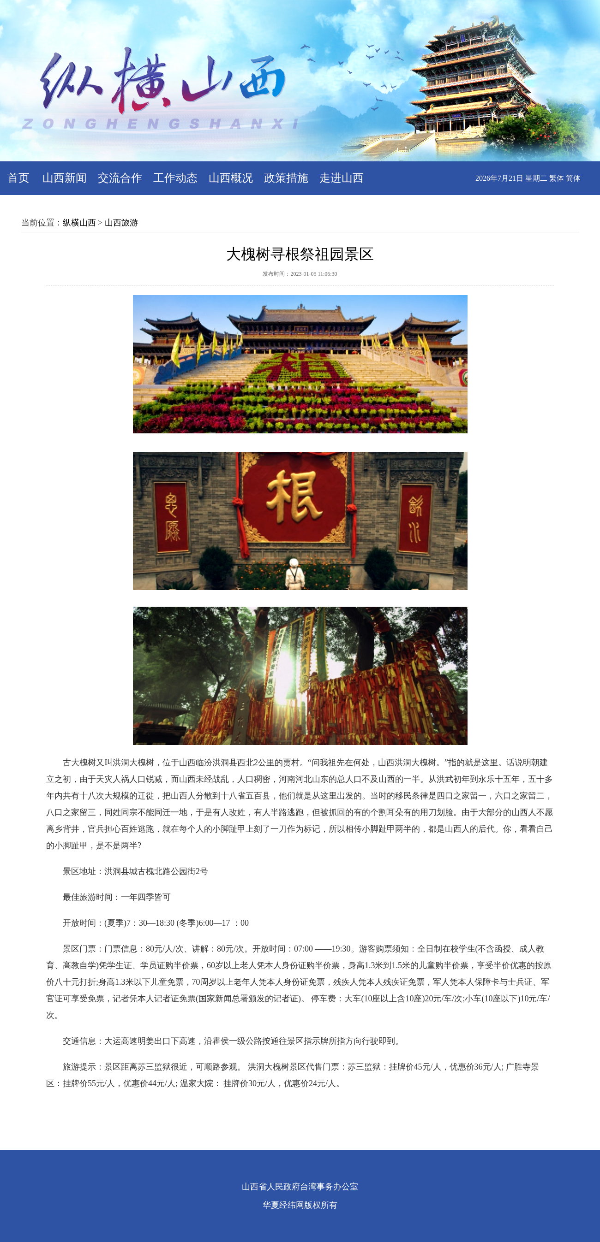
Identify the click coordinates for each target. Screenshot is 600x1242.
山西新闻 (64, 178)
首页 (18, 178)
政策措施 (286, 178)
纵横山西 (79, 222)
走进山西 (341, 178)
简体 (573, 178)
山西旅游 (121, 222)
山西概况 (231, 178)
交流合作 (120, 178)
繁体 (556, 178)
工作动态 (175, 178)
